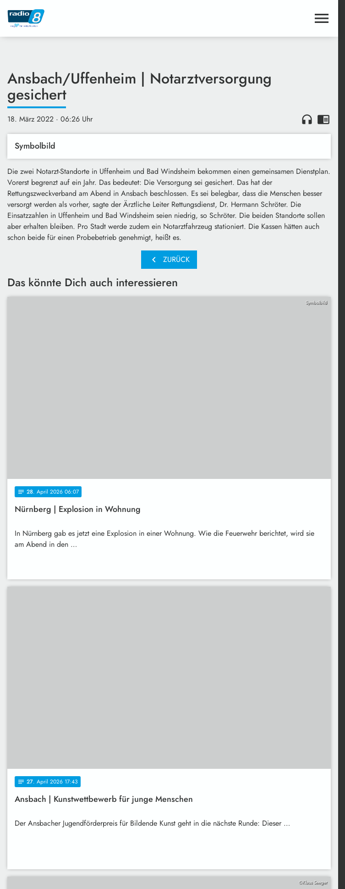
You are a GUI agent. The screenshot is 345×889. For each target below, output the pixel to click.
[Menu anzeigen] (321, 18)
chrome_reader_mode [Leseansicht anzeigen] (323, 119)
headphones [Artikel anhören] (307, 119)
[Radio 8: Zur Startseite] (88, 18)
